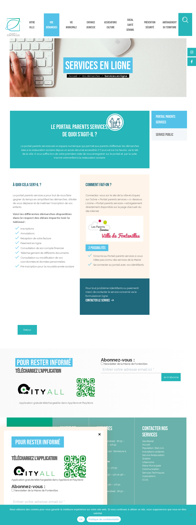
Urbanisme (148, 462)
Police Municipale (151, 465)
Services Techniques (153, 472)
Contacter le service (98, 300)
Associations (148, 476)
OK (81, 519)
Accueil (73, 75)
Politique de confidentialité (104, 519)
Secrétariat (148, 441)
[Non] (191, 515)
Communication (150, 469)
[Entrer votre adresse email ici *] (53, 501)
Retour (27, 329)
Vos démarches (91, 75)
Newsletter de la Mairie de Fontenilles (34, 490)
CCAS (145, 479)
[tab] (169, 119)
